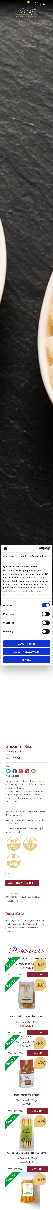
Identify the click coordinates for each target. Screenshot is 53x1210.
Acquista (37, 974)
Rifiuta (26, 660)
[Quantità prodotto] (8, 874)
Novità (21, 897)
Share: (7, 766)
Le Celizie (18, 901)
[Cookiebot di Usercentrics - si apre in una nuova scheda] (38, 548)
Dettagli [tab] (22, 556)
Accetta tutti (26, 643)
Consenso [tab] (8, 556)
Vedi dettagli (15, 974)
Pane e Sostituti (32, 897)
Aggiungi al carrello (22, 882)
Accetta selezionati (26, 652)
